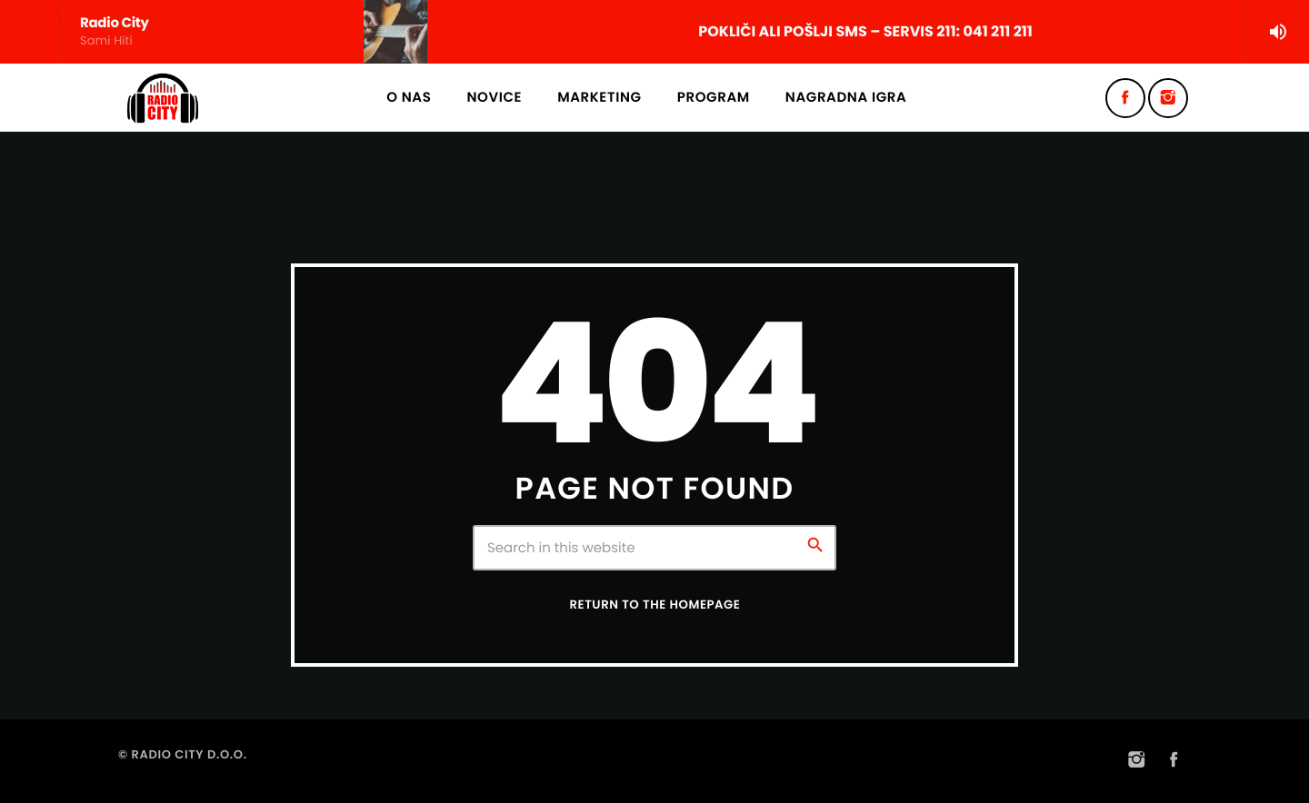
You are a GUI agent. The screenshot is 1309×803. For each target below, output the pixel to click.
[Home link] (163, 98)
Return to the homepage (655, 604)
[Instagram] (1168, 98)
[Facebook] (1125, 98)
